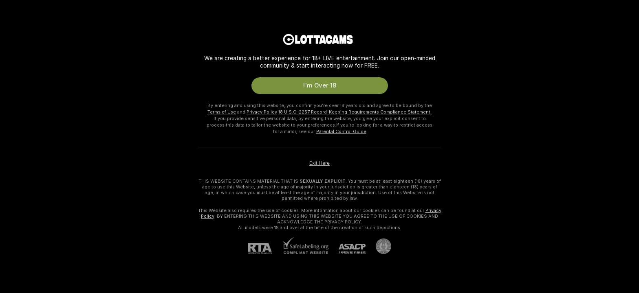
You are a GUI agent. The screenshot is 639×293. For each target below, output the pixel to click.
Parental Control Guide (341, 131)
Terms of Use (221, 112)
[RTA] (265, 248)
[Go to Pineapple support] (378, 246)
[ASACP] (347, 249)
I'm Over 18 (319, 85)
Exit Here (319, 163)
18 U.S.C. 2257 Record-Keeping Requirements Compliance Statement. (355, 112)
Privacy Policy (262, 112)
